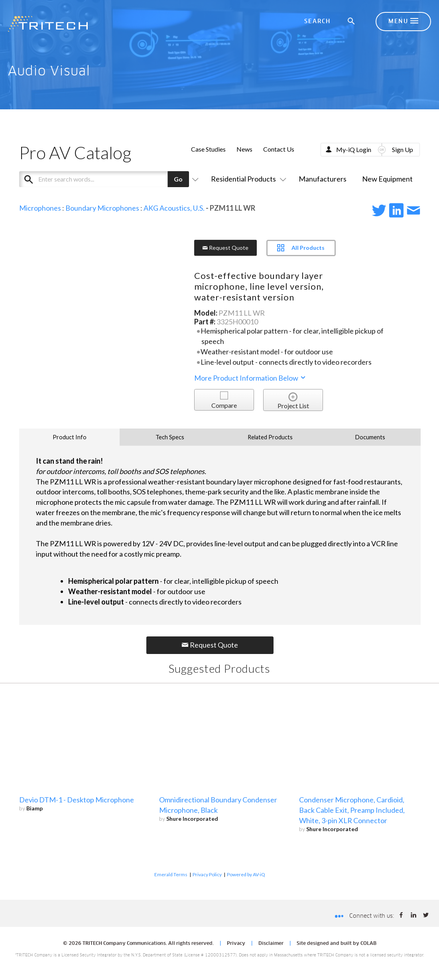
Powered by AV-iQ (246, 874)
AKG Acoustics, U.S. (174, 207)
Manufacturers (322, 178)
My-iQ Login (353, 149)
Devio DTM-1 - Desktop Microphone (76, 799)
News (244, 149)
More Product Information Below (250, 377)
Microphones (40, 207)
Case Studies (208, 149)
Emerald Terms (170, 874)
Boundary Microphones (102, 207)
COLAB (368, 943)
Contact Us (278, 149)
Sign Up (402, 149)
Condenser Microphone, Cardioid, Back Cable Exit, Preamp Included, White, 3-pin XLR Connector (352, 810)
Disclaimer (270, 943)
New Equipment (387, 178)
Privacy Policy (207, 874)
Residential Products (247, 178)
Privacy (236, 943)
